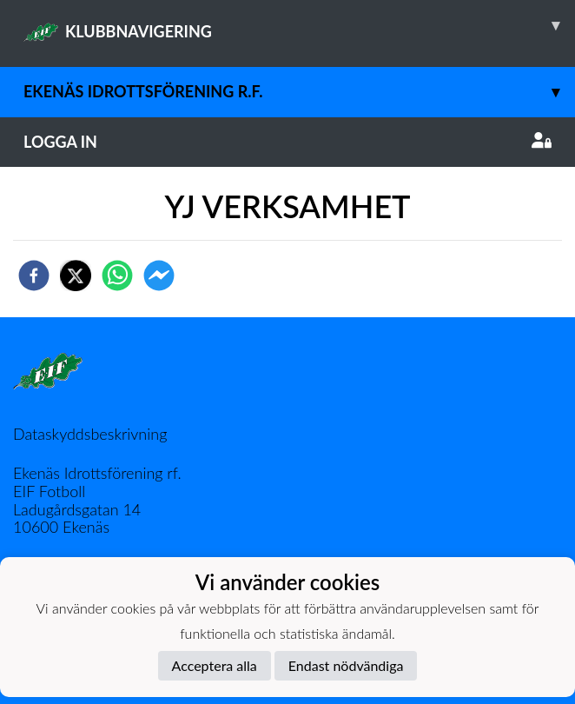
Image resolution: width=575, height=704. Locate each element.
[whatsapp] (117, 275)
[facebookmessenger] (159, 275)
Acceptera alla (214, 665)
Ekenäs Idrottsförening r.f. (299, 91)
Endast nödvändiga (346, 665)
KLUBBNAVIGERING (299, 25)
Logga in (287, 141)
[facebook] (34, 275)
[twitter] (75, 275)
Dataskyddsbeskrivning (90, 433)
